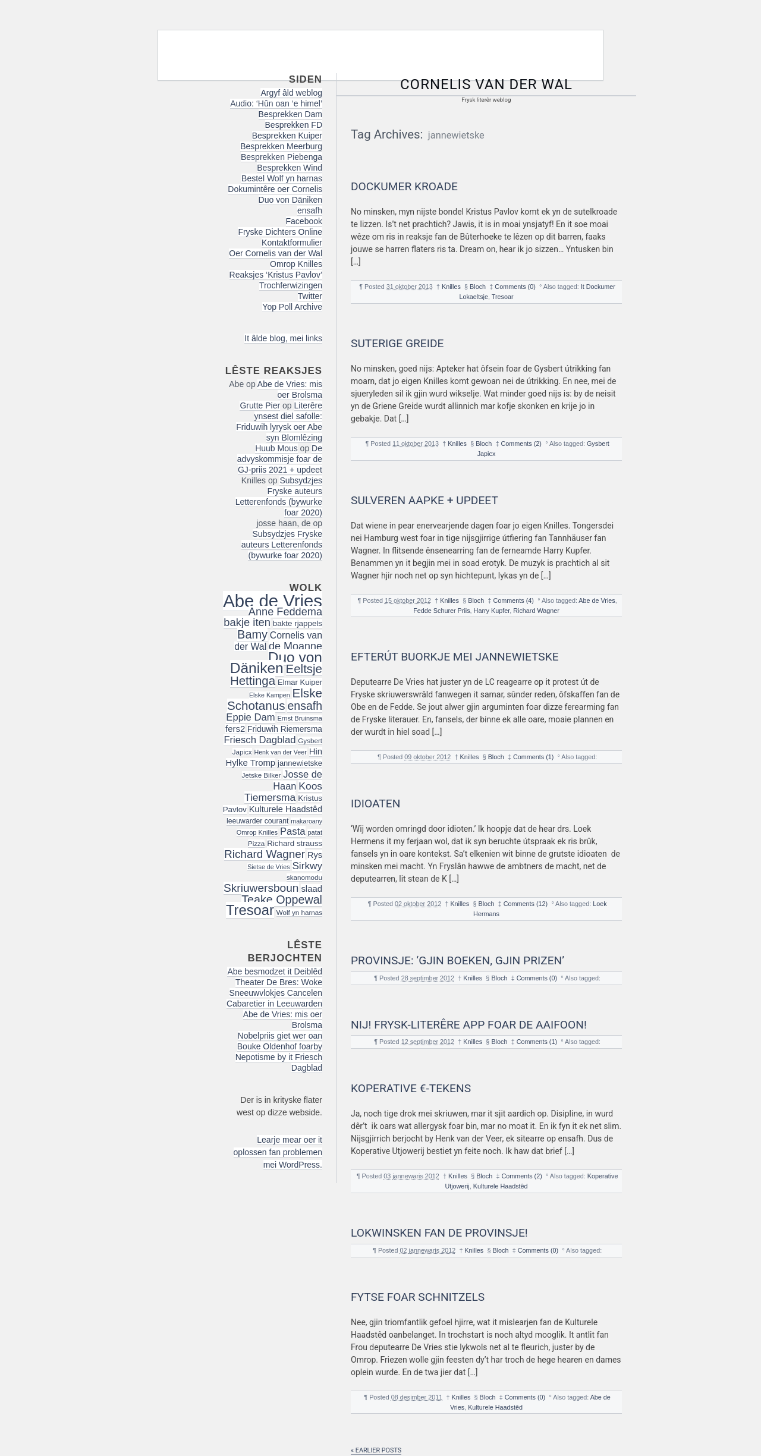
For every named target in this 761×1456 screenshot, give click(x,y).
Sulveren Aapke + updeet (424, 500)
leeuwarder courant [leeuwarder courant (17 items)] (257, 821)
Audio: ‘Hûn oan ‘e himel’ (276, 103)
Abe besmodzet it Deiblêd (274, 971)
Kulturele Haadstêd (500, 1186)
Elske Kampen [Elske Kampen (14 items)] (269, 695)
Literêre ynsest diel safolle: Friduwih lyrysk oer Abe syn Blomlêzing (279, 421)
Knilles (451, 286)
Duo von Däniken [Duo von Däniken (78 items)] (276, 662)
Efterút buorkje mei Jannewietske (455, 656)
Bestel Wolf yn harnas (281, 178)
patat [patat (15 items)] (314, 832)
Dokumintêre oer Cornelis (275, 189)
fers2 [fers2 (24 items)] (235, 729)
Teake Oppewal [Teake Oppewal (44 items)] (281, 899)
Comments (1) (533, 756)
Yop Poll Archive (292, 307)
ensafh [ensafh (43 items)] (304, 705)
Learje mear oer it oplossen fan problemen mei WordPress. (278, 1152)
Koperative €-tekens (411, 1088)
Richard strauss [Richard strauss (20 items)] (294, 843)
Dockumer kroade (404, 186)
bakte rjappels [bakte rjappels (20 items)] (297, 623)
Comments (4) (513, 600)
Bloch (478, 286)
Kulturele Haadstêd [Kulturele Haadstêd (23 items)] (285, 809)
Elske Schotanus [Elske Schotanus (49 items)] (274, 699)
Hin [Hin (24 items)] (315, 751)
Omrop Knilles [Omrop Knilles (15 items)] (257, 832)
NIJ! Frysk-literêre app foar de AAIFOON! (469, 1025)
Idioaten (375, 803)
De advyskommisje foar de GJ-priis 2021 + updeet (279, 459)
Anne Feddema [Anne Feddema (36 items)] (285, 612)
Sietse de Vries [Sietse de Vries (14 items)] (268, 866)
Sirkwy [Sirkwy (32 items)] (307, 866)
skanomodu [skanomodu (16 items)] (304, 877)
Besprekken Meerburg (281, 146)
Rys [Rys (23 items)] (314, 855)
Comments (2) (521, 443)
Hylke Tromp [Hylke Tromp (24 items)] (251, 763)
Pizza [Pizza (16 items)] (256, 843)
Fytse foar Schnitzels (418, 1297)
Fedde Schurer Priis (441, 610)
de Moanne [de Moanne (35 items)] (295, 646)
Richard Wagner (536, 610)
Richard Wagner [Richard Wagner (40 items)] (264, 854)
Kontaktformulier (292, 242)
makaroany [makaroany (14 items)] (306, 821)
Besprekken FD (293, 125)
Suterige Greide (397, 343)
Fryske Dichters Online (280, 232)
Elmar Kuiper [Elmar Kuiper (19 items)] (300, 682)
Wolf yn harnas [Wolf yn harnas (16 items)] (299, 912)
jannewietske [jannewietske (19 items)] (300, 763)
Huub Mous (276, 448)
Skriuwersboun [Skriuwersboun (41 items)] (261, 888)
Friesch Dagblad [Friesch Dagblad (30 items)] (259, 740)
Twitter (310, 296)
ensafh (309, 210)
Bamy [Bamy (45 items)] (252, 634)
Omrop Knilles (296, 264)
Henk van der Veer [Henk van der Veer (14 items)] (280, 752)
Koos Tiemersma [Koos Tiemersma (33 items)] (283, 791)
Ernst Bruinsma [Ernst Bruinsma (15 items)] (299, 718)
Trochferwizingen (290, 285)
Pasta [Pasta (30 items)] (293, 831)
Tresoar (503, 296)
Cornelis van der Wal (486, 84)
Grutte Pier (260, 405)
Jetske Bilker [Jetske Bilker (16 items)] (261, 775)
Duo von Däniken (290, 200)
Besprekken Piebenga (281, 157)
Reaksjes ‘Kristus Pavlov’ (275, 274)
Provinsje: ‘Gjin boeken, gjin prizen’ (457, 960)
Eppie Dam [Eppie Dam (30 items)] (250, 717)
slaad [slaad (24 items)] (311, 889)
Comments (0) (515, 286)
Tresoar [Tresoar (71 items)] (250, 910)
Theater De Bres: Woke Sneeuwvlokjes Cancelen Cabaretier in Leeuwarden (274, 992)
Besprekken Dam (290, 114)
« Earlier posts (376, 1450)
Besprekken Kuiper (287, 135)
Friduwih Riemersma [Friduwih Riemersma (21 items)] (284, 729)
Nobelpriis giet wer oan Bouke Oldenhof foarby (279, 1041)
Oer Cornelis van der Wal (275, 253)
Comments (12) (526, 903)
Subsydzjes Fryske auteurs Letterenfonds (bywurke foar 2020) (278, 496)
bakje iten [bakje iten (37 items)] (247, 622)
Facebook (304, 221)
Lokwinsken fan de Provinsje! (439, 1233)
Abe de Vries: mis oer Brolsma (289, 389)
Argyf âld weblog (291, 93)
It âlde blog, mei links (283, 338)
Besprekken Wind (289, 167)
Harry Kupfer (492, 610)
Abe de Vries (596, 600)
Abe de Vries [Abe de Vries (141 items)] (272, 601)
